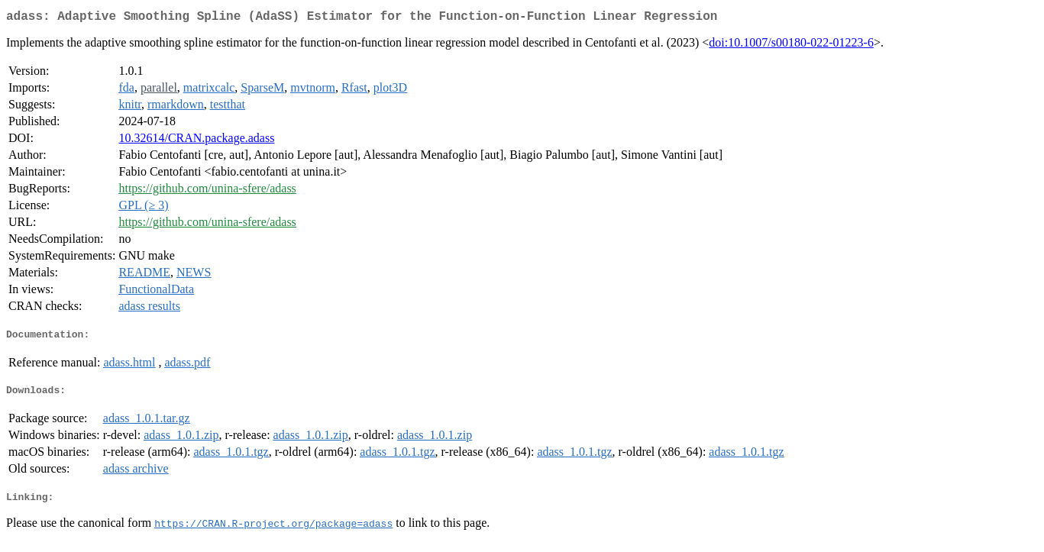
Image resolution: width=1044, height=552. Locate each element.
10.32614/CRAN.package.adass (196, 140)
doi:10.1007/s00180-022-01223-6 (791, 45)
